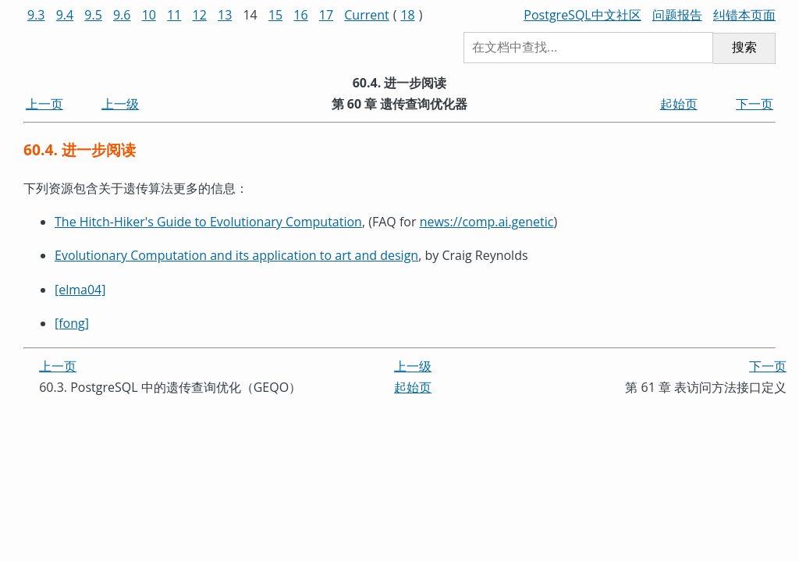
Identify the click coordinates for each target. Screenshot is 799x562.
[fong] (72, 323)
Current (366, 14)
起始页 (679, 103)
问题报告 (677, 14)
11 (174, 14)
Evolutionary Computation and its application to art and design (236, 255)
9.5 (93, 14)
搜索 (744, 47)
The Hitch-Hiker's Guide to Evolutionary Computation (208, 221)
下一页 (754, 103)
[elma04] (80, 289)
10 (149, 14)
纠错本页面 (744, 14)
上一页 (44, 103)
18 (407, 14)
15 (275, 14)
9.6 (122, 14)
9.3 (36, 14)
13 (225, 14)
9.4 (65, 14)
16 (300, 14)
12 (200, 14)
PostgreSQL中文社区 (582, 14)
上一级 (120, 103)
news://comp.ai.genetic (487, 221)
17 (326, 14)
